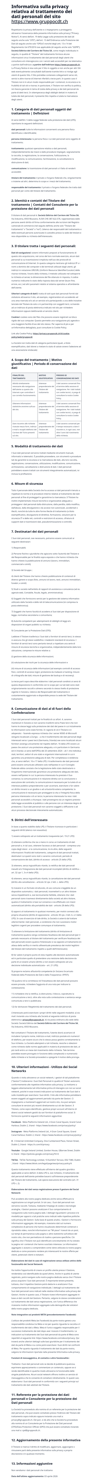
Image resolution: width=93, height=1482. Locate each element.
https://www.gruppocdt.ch (39, 21)
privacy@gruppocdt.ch (33, 1019)
